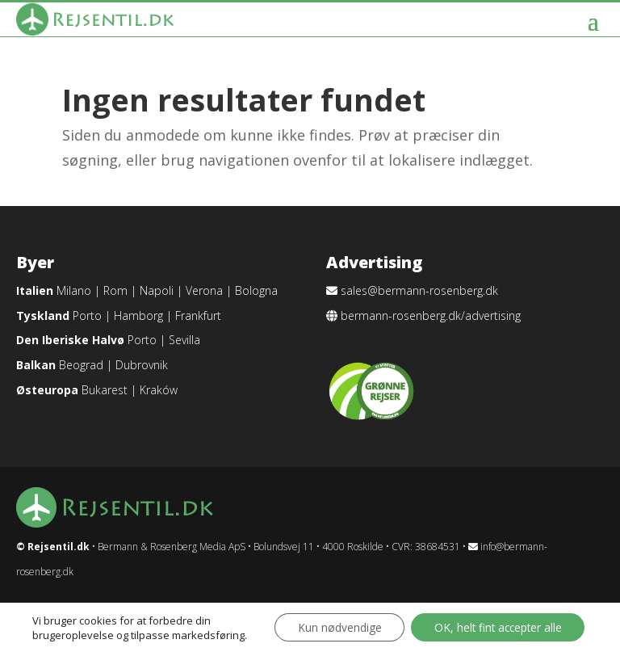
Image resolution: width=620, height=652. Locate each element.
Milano (74, 290)
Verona (204, 290)
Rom (115, 290)
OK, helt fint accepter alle (494, 621)
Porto (87, 315)
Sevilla (184, 339)
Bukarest (105, 390)
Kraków (159, 390)
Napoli (157, 290)
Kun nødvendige (332, 621)
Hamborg (138, 315)
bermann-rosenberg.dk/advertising (431, 315)
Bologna (256, 290)
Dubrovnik (141, 364)
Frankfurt (198, 315)
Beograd (81, 364)
